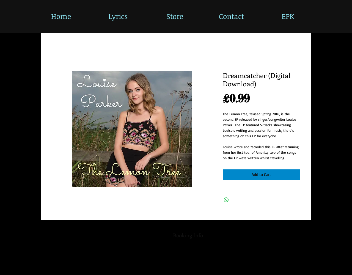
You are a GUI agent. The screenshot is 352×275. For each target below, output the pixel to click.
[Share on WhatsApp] (226, 200)
